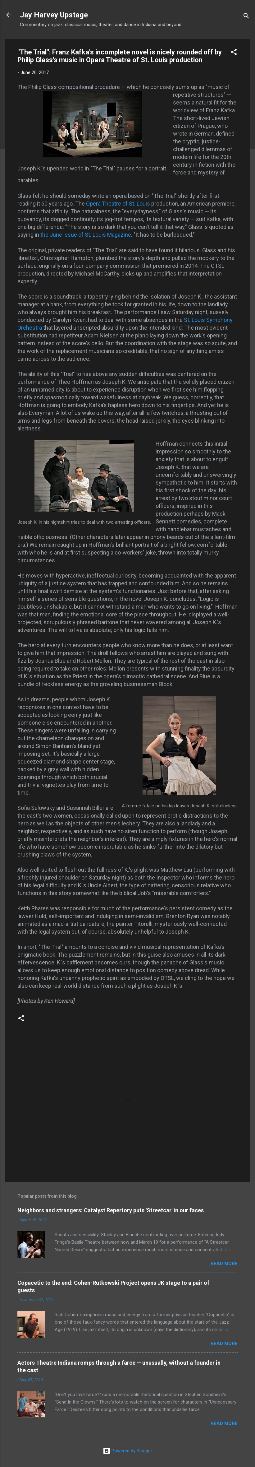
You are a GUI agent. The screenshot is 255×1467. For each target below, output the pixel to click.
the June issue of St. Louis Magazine (85, 234)
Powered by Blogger (127, 1451)
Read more (224, 1263)
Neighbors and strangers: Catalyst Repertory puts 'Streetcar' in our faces (110, 1210)
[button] (234, 53)
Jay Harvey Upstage (54, 15)
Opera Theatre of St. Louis (118, 203)
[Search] (246, 16)
